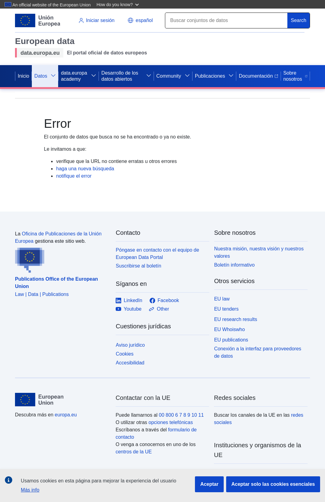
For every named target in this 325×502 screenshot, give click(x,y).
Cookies (124, 353)
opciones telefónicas (170, 422)
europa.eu (66, 414)
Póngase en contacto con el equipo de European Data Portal (157, 253)
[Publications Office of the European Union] (61, 259)
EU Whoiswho (229, 329)
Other (159, 309)
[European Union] (62, 399)
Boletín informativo (234, 265)
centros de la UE (134, 451)
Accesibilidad (130, 362)
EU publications (231, 339)
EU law (222, 298)
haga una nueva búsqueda (85, 168)
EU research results (235, 319)
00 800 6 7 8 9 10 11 (181, 415)
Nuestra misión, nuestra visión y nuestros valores (259, 252)
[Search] (226, 20)
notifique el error (74, 176)
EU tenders (226, 309)
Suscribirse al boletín (138, 265)
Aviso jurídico (130, 345)
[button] (118, 4)
